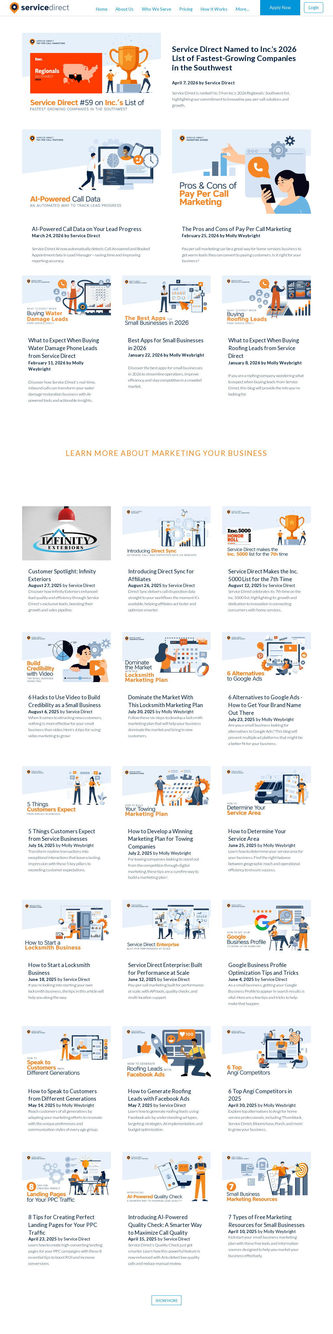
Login (314, 7)
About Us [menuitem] (124, 9)
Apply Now (280, 7)
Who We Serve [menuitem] (156, 9)
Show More (166, 1300)
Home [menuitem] (101, 9)
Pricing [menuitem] (186, 9)
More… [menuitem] (242, 9)
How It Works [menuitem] (214, 9)
